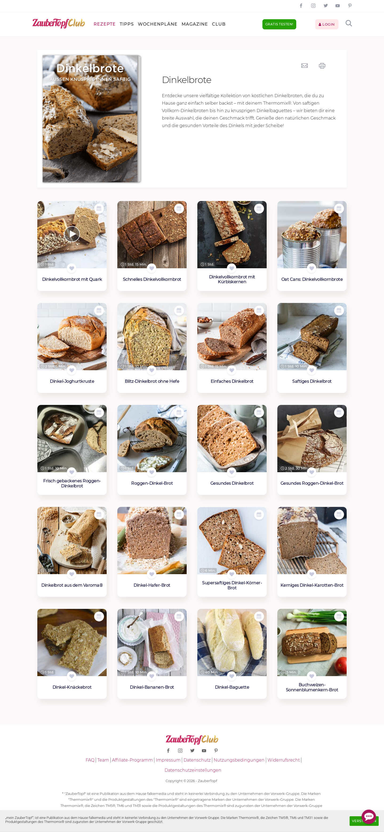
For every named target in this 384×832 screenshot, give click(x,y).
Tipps (127, 24)
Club (219, 24)
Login (327, 24)
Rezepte (105, 24)
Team (103, 760)
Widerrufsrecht (283, 760)
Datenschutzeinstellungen (193, 770)
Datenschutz (197, 760)
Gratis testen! (279, 24)
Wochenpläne (158, 24)
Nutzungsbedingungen (239, 760)
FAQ (90, 760)
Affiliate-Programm (132, 760)
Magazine (195, 24)
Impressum (168, 760)
